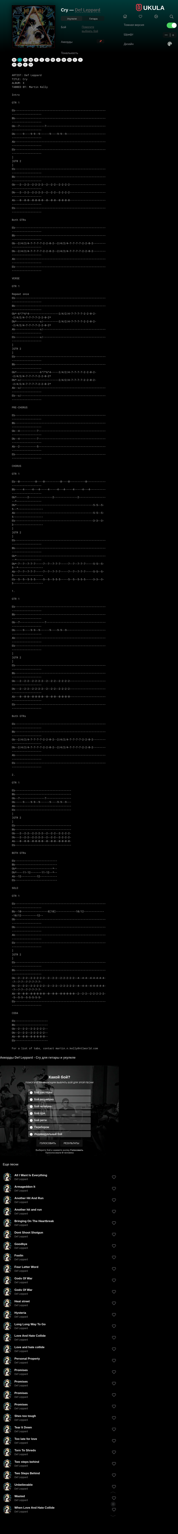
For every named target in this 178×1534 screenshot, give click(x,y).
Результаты (71, 1143)
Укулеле (72, 18)
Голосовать (48, 1143)
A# (25, 60)
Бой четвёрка (42, 1106)
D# (64, 60)
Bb (31, 60)
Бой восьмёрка (44, 1099)
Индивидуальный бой (48, 1134)
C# (47, 60)
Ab (14, 60)
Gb (19, 65)
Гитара (93, 18)
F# (14, 65)
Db (53, 60)
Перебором (41, 1127)
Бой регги (40, 1120)
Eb (69, 60)
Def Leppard (87, 9)
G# (31, 65)
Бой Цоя (39, 1113)
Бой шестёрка (43, 1092)
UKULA (153, 7)
